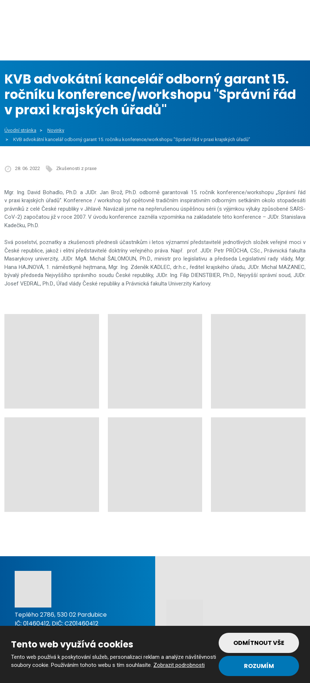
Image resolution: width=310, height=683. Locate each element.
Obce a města (39, 43)
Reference (241, 43)
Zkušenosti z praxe (76, 168)
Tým (283, 43)
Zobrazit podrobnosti (179, 665)
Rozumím (259, 666)
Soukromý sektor (178, 43)
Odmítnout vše (258, 643)
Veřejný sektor (107, 43)
